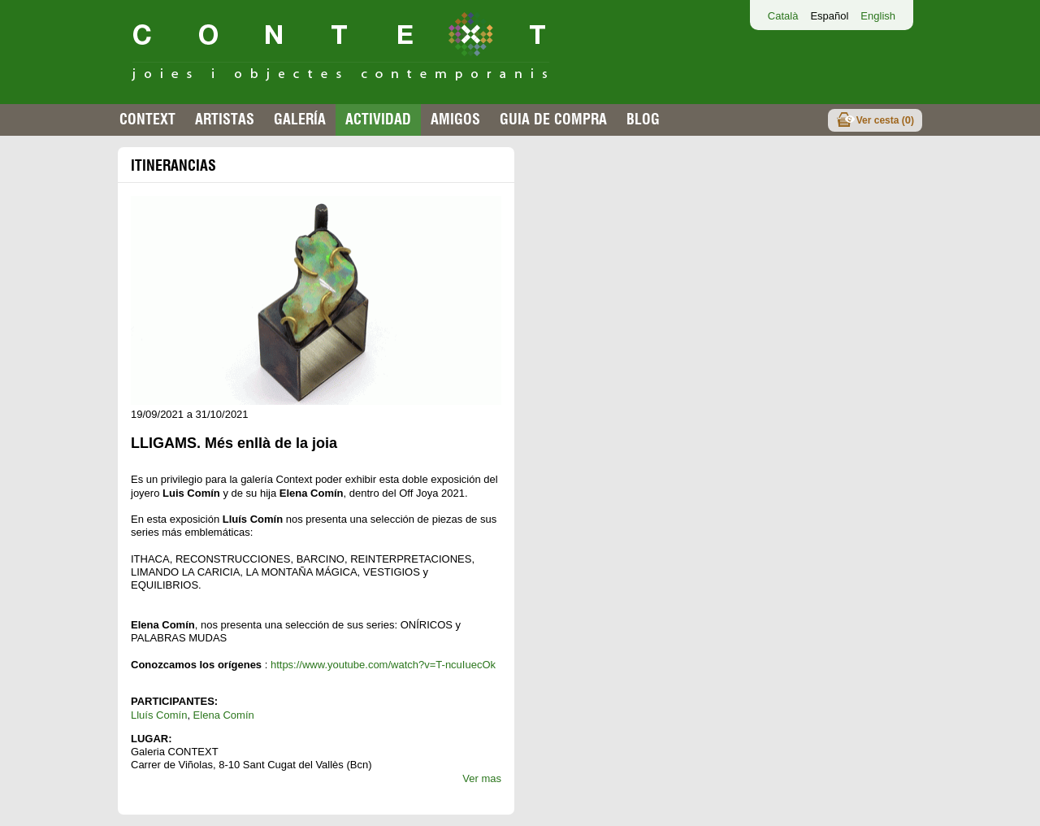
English (877, 16)
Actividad (378, 119)
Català (783, 16)
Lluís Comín (159, 715)
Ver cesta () (885, 120)
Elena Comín (223, 715)
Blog (643, 119)
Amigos (455, 119)
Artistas (224, 119)
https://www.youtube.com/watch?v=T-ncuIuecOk (383, 665)
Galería (300, 119)
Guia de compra (553, 119)
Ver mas (481, 778)
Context (147, 119)
